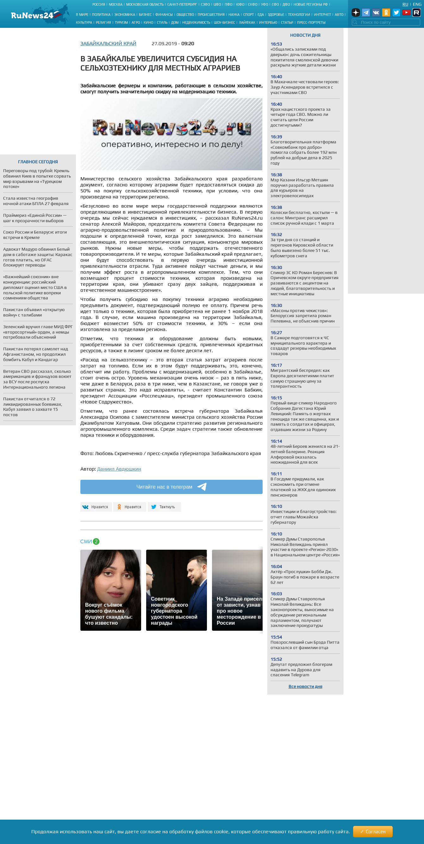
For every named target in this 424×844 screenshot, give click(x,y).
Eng (417, 4)
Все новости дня (305, 686)
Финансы (164, 14)
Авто (339, 14)
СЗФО (205, 4)
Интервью (268, 22)
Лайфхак (247, 22)
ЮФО (240, 4)
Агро (136, 22)
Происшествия (211, 14)
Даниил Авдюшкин (119, 469)
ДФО (286, 4)
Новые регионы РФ (311, 4)
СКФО (252, 4)
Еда (261, 14)
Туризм (121, 22)
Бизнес (145, 14)
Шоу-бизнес (224, 22)
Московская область (145, 4)
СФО (275, 4)
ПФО (228, 4)
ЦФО (217, 4)
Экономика (124, 14)
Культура (84, 22)
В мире (82, 14)
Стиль (162, 22)
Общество (185, 14)
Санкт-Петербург (182, 4)
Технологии (299, 14)
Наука (234, 14)
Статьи (287, 22)
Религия (103, 22)
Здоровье (276, 14)
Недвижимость (196, 22)
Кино (148, 22)
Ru (405, 4)
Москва (115, 4)
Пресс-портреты (311, 22)
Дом (174, 22)
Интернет (322, 14)
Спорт (248, 14)
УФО (264, 4)
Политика (101, 14)
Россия (98, 4)
